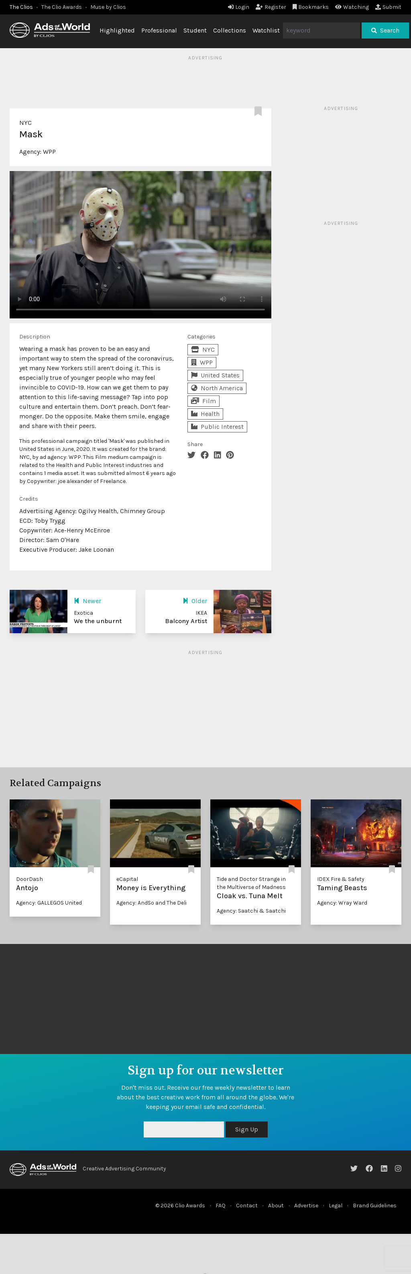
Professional (159, 30)
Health (205, 414)
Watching (352, 7)
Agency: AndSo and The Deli (151, 902)
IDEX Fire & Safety (340, 879)
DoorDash (29, 879)
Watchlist (266, 30)
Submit (388, 7)
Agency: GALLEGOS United (49, 902)
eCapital (127, 879)
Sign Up (246, 1129)
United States (215, 375)
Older (195, 601)
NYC (25, 122)
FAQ (221, 1205)
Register (271, 7)
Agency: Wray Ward (342, 902)
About (276, 1205)
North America (217, 388)
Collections (229, 30)
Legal (335, 1205)
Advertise (306, 1205)
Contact (247, 1205)
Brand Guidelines (375, 1205)
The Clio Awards (61, 7)
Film (203, 401)
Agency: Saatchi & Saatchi (251, 910)
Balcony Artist (186, 621)
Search (385, 30)
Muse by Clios (108, 7)
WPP (49, 151)
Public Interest (217, 426)
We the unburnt (98, 621)
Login (238, 7)
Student (195, 30)
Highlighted (117, 30)
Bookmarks (311, 7)
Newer (87, 601)
